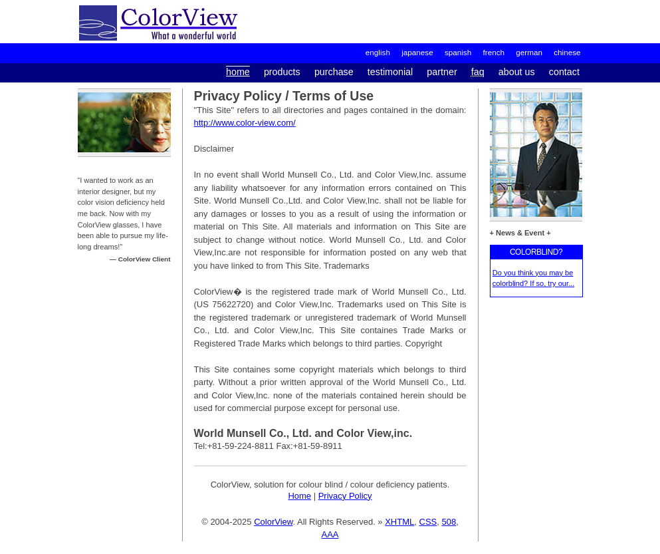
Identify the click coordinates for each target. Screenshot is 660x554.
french (493, 52)
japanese (417, 52)
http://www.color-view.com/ (245, 123)
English (378, 52)
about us (516, 72)
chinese (567, 52)
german (529, 52)
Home (299, 496)
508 (448, 522)
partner (442, 72)
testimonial (390, 72)
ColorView (273, 522)
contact (564, 72)
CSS (428, 522)
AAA (329, 534)
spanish (458, 52)
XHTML (399, 522)
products (282, 72)
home (238, 72)
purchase (334, 72)
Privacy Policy (345, 496)
